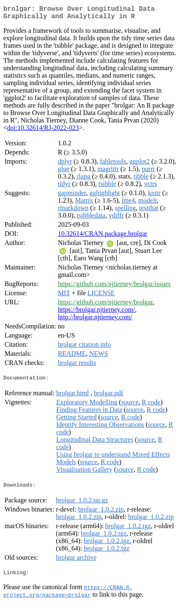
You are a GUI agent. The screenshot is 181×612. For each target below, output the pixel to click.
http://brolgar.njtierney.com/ (95, 320)
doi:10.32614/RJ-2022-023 (43, 131)
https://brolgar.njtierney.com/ (96, 312)
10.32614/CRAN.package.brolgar (102, 236)
